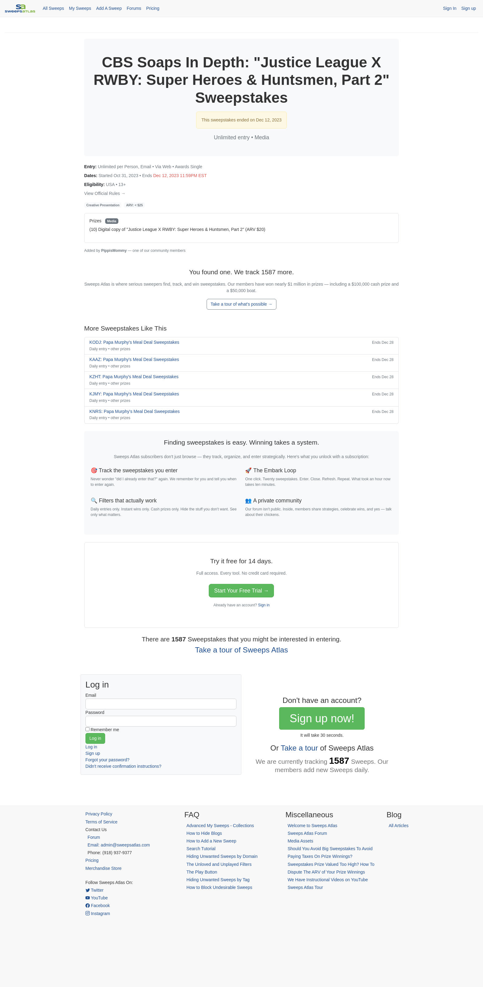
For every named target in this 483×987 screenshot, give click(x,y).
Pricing (152, 8)
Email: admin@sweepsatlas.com (119, 844)
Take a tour (299, 748)
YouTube (96, 897)
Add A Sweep (109, 8)
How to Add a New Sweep (211, 840)
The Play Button (202, 872)
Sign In (450, 8)
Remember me (105, 729)
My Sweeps (80, 8)
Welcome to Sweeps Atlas (312, 825)
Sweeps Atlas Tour (305, 887)
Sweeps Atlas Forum (307, 833)
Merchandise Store (103, 868)
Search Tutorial (201, 848)
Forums (134, 8)
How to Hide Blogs (204, 833)
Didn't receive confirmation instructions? (123, 766)
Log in (91, 746)
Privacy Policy (98, 813)
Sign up (468, 8)
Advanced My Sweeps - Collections (220, 825)
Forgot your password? (107, 759)
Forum (94, 837)
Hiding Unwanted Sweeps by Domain (222, 856)
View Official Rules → (104, 193)
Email (90, 695)
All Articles (399, 825)
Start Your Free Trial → (241, 591)
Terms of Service (101, 821)
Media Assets (300, 840)
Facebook (97, 905)
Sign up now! (322, 718)
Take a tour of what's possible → (241, 304)
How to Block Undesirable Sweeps (219, 887)
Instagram (97, 913)
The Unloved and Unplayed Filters (219, 864)
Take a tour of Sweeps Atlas (241, 650)
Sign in (263, 605)
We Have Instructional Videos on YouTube (327, 879)
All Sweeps (53, 8)
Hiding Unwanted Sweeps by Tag (218, 879)
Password (94, 712)
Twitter (94, 890)
